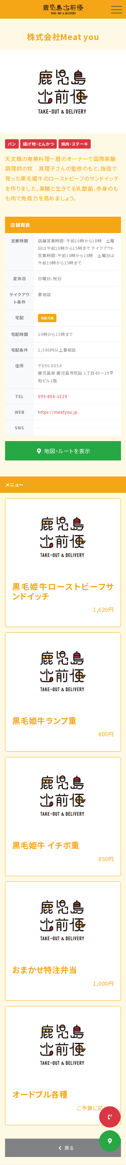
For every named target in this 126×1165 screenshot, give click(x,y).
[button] (9, 91)
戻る (65, 1147)
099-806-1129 (53, 396)
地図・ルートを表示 (63, 451)
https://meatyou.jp (58, 412)
